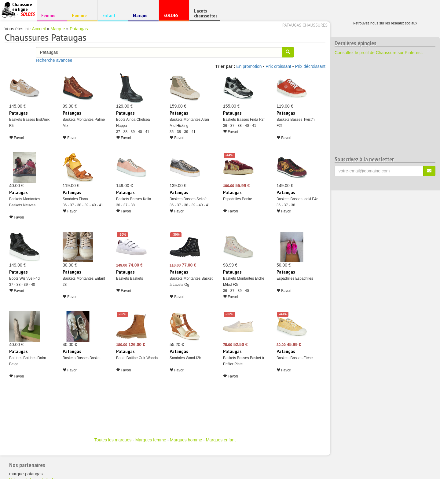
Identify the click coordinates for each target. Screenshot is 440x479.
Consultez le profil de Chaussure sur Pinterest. (379, 52)
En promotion (249, 66)
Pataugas (79, 28)
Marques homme (186, 439)
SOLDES (173, 16)
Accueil (39, 28)
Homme (81, 15)
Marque (142, 16)
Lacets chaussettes (205, 13)
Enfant (112, 15)
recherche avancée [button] (54, 60)
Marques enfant (221, 439)
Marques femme (150, 439)
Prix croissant (278, 66)
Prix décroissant (310, 66)
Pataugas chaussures (305, 25)
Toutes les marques (112, 439)
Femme (51, 15)
